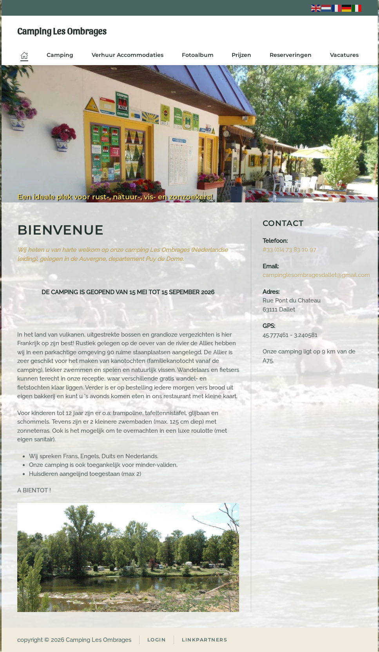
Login (156, 640)
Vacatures (344, 54)
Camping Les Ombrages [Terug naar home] (62, 30)
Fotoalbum (198, 54)
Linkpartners (204, 640)
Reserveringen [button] (291, 54)
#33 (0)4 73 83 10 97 (289, 249)
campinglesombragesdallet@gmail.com (316, 275)
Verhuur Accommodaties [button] (127, 54)
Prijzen (241, 54)
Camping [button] (60, 54)
